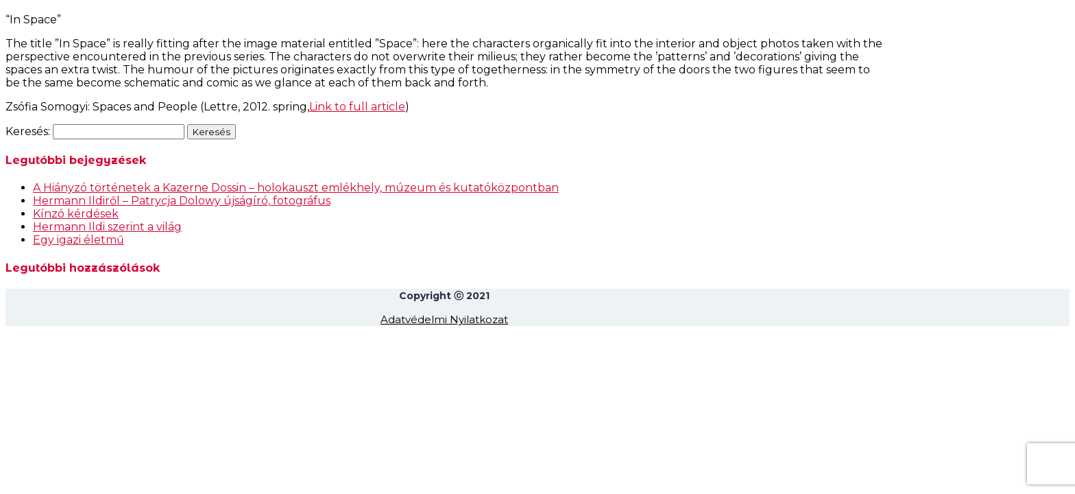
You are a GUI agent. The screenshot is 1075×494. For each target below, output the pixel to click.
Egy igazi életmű (78, 239)
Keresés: (27, 131)
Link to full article (357, 106)
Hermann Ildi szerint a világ (107, 226)
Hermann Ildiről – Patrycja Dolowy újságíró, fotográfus (181, 200)
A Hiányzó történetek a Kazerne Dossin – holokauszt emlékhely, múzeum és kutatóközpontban (296, 187)
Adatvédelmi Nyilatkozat (444, 319)
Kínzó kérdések (76, 213)
